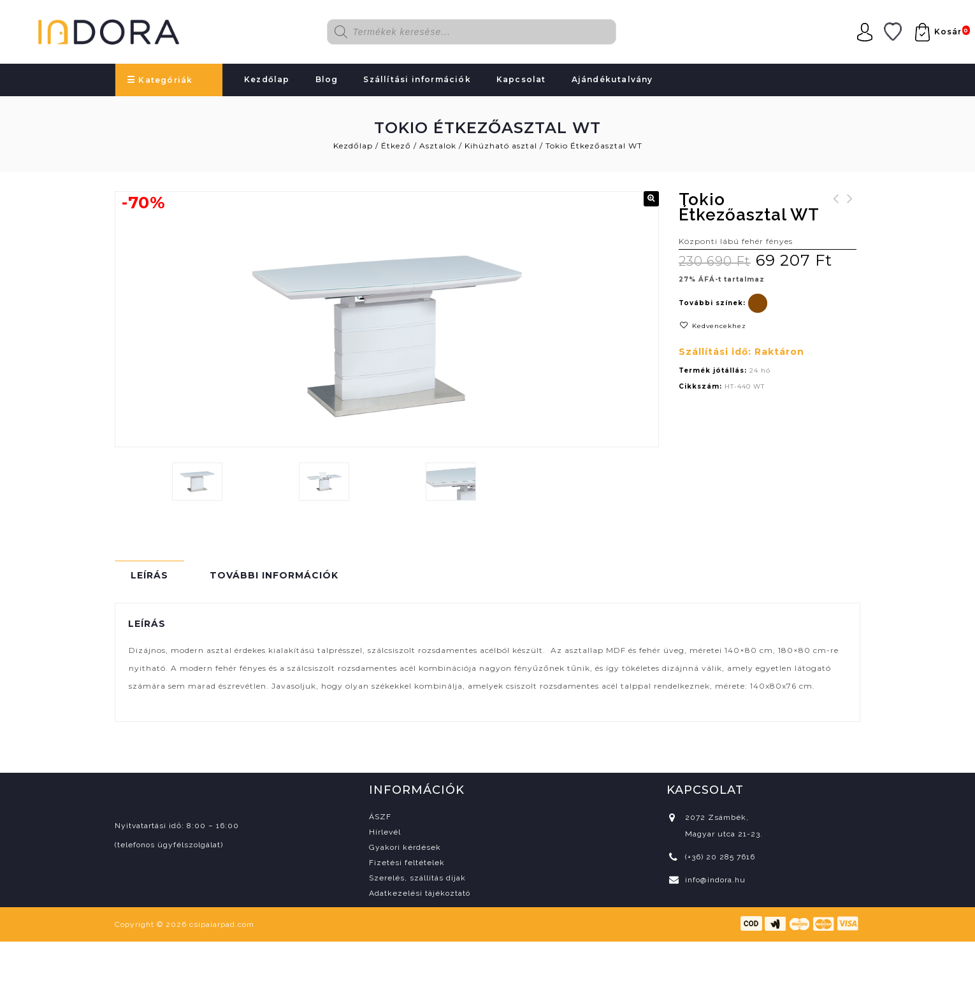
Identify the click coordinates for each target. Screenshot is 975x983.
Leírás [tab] (149, 575)
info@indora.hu (715, 879)
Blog (326, 79)
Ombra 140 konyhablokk (836, 206)
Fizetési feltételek (407, 862)
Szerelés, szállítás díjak (417, 877)
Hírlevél (385, 832)
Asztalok (437, 145)
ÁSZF (380, 816)
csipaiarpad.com (221, 924)
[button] (651, 198)
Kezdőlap (267, 79)
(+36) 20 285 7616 (720, 856)
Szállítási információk (416, 79)
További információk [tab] (274, 575)
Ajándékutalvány (612, 79)
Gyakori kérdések (405, 847)
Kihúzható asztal (501, 145)
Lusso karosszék (850, 206)
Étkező (396, 145)
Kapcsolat (521, 79)
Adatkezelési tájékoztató (419, 893)
